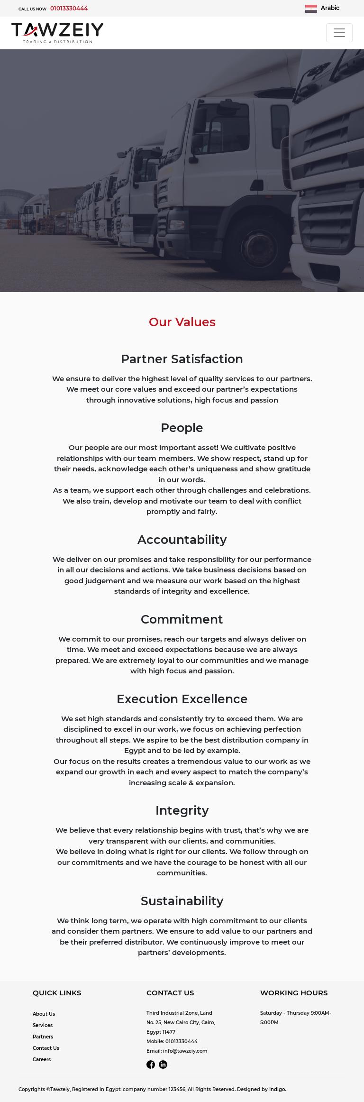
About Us (44, 1014)
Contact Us (46, 1048)
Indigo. (277, 1089)
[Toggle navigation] (339, 32)
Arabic (322, 8)
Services (43, 1025)
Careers (42, 1059)
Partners (43, 1037)
